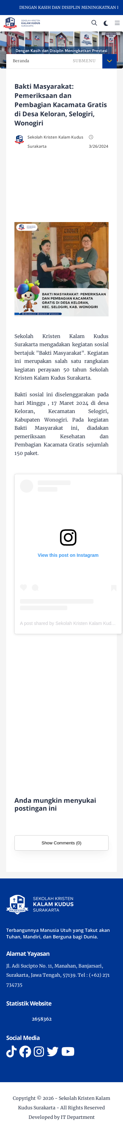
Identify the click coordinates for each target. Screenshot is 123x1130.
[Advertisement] (61, 184)
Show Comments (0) (61, 842)
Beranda (21, 60)
